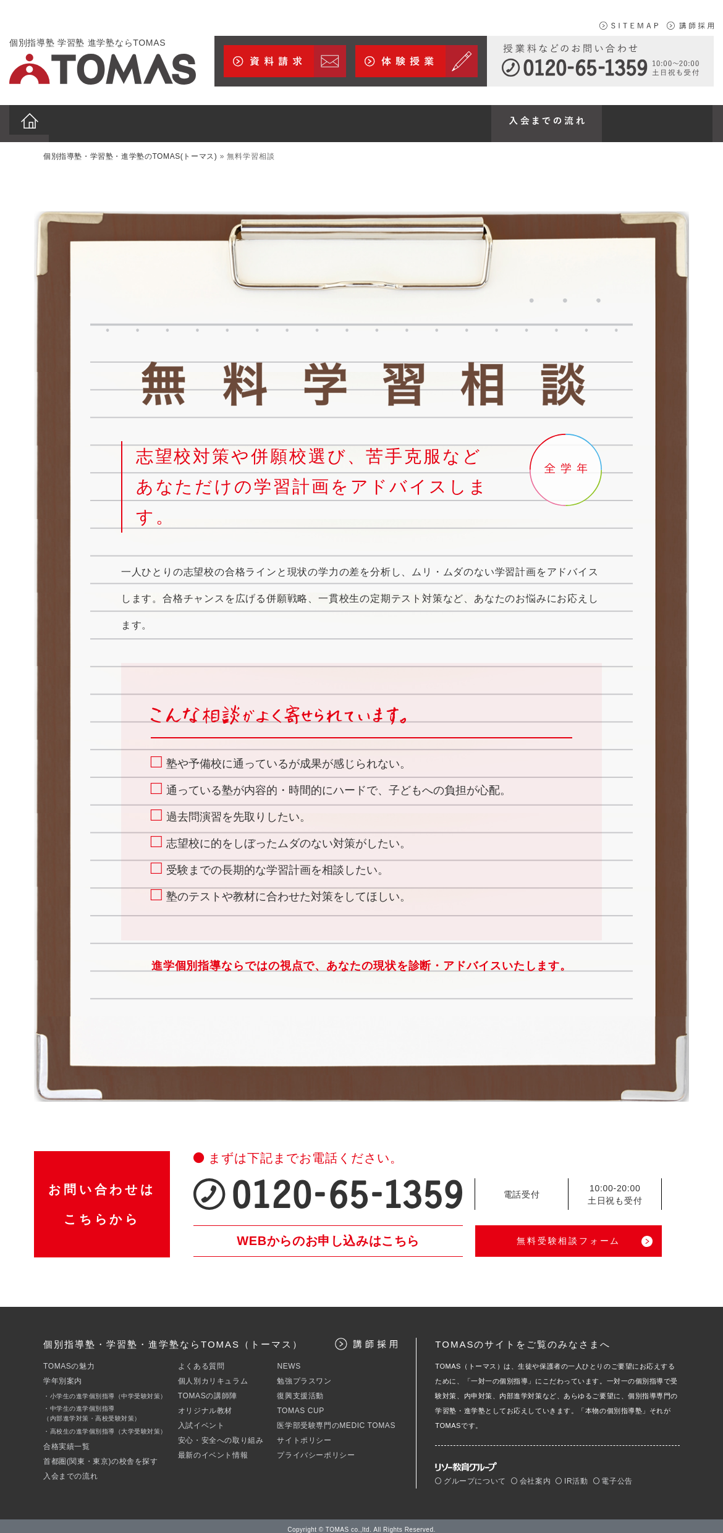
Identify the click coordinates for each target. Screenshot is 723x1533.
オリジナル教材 (205, 1403)
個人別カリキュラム (213, 1373)
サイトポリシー (304, 1433)
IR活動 (572, 1473)
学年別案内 (62, 1373)
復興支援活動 (300, 1388)
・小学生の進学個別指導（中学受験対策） (105, 1388)
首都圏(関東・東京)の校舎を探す (100, 1454)
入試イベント (201, 1418)
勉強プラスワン (304, 1373)
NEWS (288, 1358)
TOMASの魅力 (69, 1358)
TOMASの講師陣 (207, 1388)
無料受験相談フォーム (568, 1233)
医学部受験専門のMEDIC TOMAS (336, 1418)
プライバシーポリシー (316, 1447)
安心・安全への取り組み (221, 1433)
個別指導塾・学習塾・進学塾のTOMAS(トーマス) (130, 149)
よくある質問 (201, 1358)
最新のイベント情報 (213, 1447)
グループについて (470, 1473)
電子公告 (613, 1473)
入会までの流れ (70, 1468)
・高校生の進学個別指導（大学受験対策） (105, 1424)
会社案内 (531, 1473)
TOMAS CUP (300, 1403)
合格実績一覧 (66, 1439)
